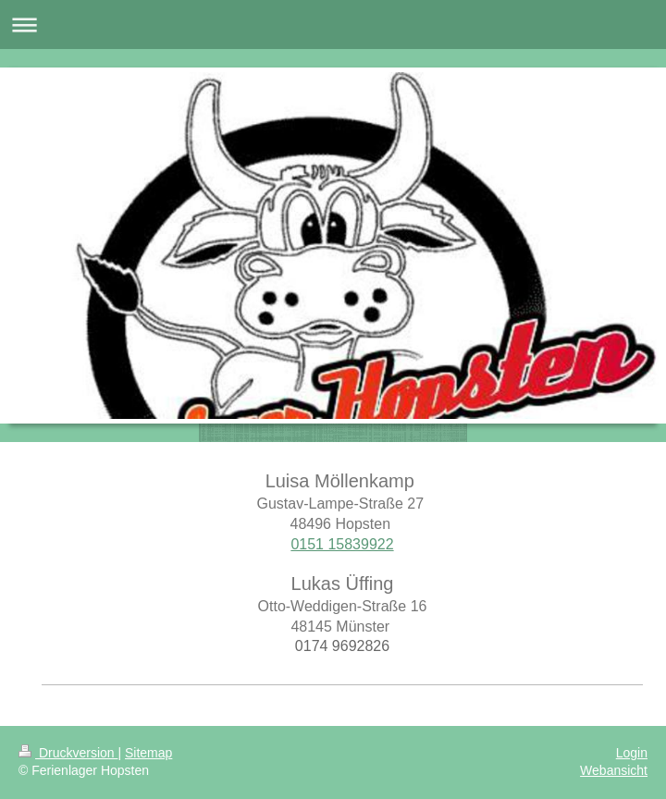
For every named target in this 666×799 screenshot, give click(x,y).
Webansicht (614, 770)
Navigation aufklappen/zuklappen (333, 24)
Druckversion (67, 752)
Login (632, 752)
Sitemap (148, 752)
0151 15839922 (341, 544)
